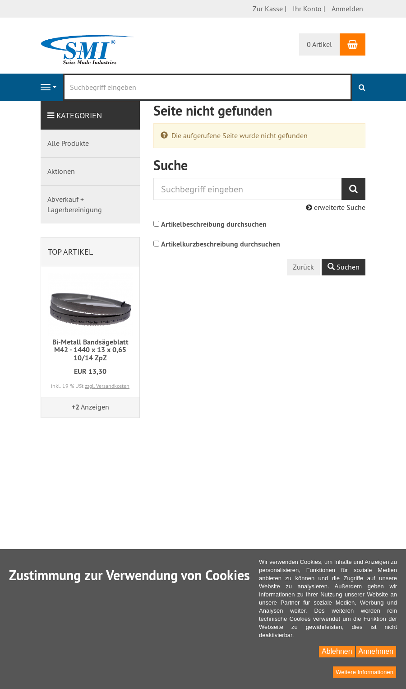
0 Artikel (319, 44)
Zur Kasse (268, 8)
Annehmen (376, 651)
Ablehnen (337, 651)
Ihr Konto (307, 8)
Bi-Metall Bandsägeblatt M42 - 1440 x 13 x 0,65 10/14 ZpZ (90, 350)
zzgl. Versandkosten (107, 385)
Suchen (344, 266)
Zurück (303, 266)
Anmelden (347, 8)
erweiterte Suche (335, 207)
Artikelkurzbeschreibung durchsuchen (220, 244)
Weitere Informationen (364, 672)
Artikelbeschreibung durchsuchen (214, 224)
